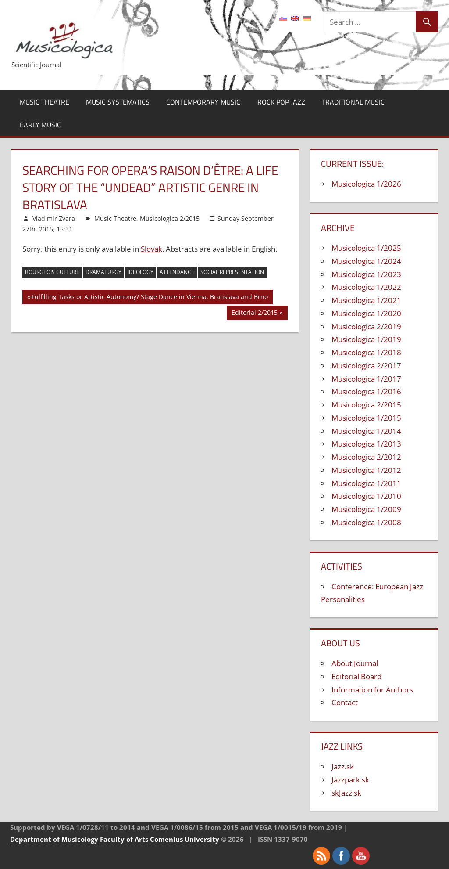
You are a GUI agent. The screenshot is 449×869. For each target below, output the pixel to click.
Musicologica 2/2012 (366, 457)
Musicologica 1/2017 (366, 379)
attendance (177, 272)
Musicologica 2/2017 (366, 366)
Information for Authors (372, 690)
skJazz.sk (346, 793)
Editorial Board (356, 676)
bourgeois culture (52, 272)
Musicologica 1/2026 (366, 184)
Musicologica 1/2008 (366, 522)
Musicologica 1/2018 (366, 352)
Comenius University (184, 839)
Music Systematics (118, 102)
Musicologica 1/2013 (366, 444)
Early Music (40, 124)
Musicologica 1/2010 (366, 496)
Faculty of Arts (124, 839)
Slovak (151, 249)
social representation (232, 272)
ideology (140, 272)
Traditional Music (353, 102)
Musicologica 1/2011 (366, 483)
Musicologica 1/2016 (366, 391)
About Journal (354, 663)
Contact (344, 702)
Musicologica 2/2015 (170, 218)
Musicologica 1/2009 (366, 509)
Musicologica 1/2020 (366, 313)
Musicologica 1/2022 (366, 287)
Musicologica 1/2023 (366, 274)
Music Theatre (44, 102)
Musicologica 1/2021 (366, 300)
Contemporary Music (203, 102)
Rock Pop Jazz (281, 102)
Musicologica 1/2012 (366, 470)
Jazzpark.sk (350, 780)
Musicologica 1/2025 (366, 248)
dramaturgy (103, 272)
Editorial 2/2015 (255, 313)
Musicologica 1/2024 (366, 261)
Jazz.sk (342, 766)
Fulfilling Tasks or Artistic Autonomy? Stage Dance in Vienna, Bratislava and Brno (150, 298)
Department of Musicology (54, 839)
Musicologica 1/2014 (366, 431)
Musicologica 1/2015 (366, 418)
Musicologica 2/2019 (366, 326)
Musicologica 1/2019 (366, 339)
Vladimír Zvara (53, 218)
